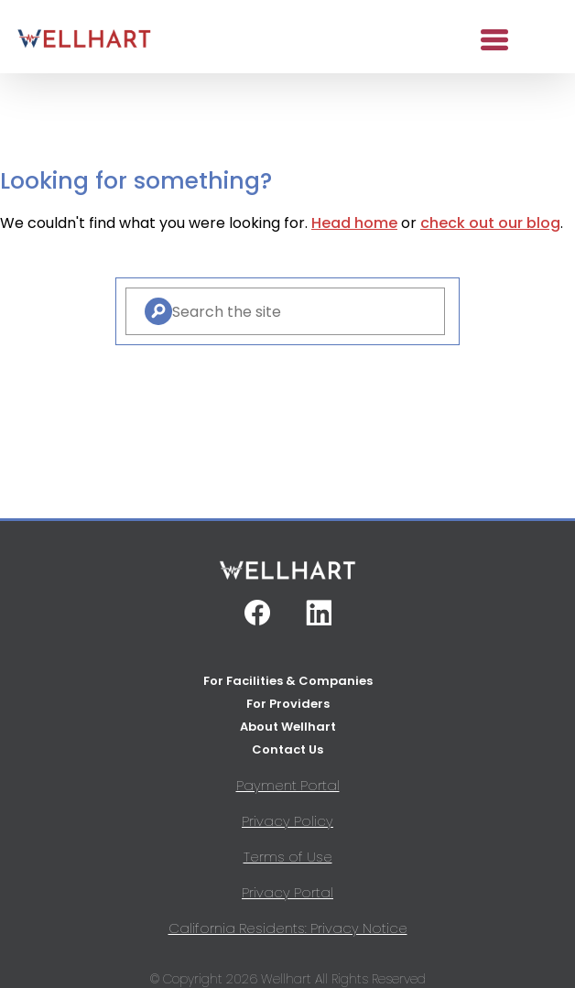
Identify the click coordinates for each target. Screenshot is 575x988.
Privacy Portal (287, 892)
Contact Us (287, 749)
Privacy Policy (287, 821)
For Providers (288, 703)
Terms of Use (288, 856)
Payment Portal (288, 785)
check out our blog (490, 222)
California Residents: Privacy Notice (287, 928)
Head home (354, 222)
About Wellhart (288, 726)
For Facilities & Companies (288, 680)
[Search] (158, 311)
